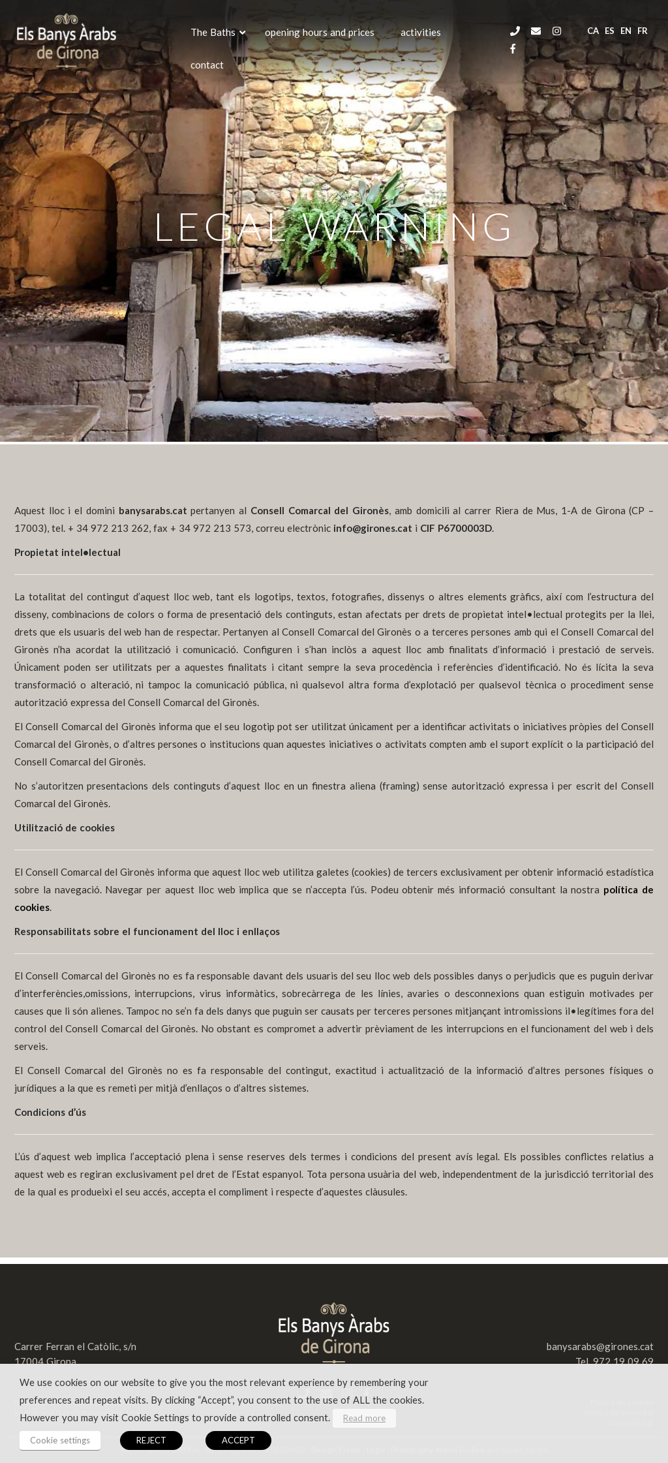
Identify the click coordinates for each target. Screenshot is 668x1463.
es (610, 30)
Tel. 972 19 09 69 (614, 1361)
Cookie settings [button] (60, 1440)
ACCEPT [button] (238, 1440)
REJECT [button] (151, 1440)
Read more (364, 1418)
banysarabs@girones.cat (600, 1346)
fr (642, 30)
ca (593, 30)
